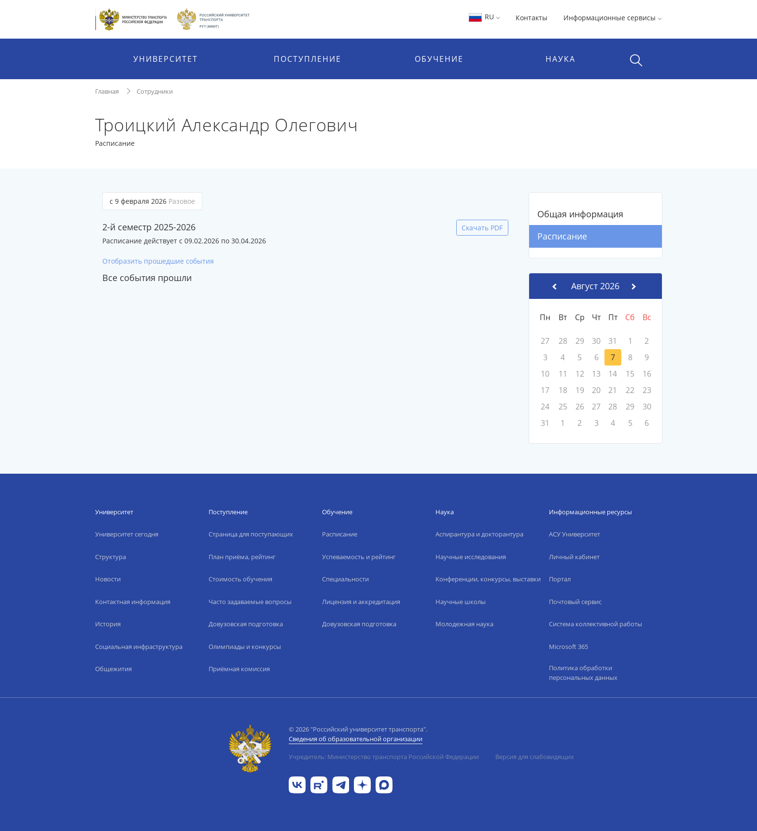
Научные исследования (470, 556)
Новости (108, 579)
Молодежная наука (464, 624)
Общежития (113, 668)
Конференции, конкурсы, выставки (488, 579)
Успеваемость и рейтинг (359, 556)
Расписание (562, 236)
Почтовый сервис (575, 601)
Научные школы (460, 601)
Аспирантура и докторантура (479, 534)
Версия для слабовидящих (534, 756)
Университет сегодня (126, 534)
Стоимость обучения (240, 579)
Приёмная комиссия (239, 668)
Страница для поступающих (251, 534)
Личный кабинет (574, 556)
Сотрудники (155, 91)
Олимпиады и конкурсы (245, 646)
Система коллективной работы (595, 624)
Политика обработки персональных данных (583, 672)
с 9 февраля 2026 (152, 201)
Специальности (345, 579)
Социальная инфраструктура (138, 646)
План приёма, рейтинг (242, 556)
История (108, 624)
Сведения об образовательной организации (355, 738)
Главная (107, 91)
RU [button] (484, 16)
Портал (560, 579)
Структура (110, 556)
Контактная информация (132, 601)
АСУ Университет (574, 534)
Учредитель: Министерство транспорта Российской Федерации (384, 756)
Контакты (531, 17)
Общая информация (580, 214)
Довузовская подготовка (246, 624)
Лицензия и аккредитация (361, 601)
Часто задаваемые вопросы (250, 601)
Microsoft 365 (568, 646)
